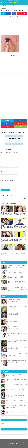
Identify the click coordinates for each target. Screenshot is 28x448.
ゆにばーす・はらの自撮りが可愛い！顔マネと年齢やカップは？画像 (16, 314)
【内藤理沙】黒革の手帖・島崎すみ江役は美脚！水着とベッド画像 (16, 320)
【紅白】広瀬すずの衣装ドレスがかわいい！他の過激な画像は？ (13, 277)
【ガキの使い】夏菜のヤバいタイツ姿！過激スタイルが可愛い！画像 (16, 348)
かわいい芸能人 (5, 442)
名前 (2, 166)
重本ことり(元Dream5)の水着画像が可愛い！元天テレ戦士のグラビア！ (16, 411)
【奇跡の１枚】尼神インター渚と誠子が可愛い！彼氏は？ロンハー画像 (16, 406)
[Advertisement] (14, 25)
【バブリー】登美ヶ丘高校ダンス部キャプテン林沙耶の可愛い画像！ (16, 385)
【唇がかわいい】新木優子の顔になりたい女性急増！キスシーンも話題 (13, 282)
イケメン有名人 (11, 443)
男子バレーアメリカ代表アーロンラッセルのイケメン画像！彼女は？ (16, 396)
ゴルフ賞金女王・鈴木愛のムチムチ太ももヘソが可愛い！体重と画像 (16, 307)
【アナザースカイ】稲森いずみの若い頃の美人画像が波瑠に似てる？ (16, 341)
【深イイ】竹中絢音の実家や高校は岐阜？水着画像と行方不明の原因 (16, 327)
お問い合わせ (17, 443)
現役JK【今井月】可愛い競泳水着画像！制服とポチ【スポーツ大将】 (17, 361)
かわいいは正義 (13, 445)
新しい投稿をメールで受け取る (8, 180)
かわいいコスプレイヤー (21, 442)
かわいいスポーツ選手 (12, 442)
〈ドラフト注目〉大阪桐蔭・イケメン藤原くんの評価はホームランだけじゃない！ (13, 289)
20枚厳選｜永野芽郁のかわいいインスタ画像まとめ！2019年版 (13, 272)
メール (2, 171)
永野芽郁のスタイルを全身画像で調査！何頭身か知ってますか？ (13, 267)
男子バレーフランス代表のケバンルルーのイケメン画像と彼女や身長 (16, 401)
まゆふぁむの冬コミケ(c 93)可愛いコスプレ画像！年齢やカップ (17, 354)
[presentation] (10, 185)
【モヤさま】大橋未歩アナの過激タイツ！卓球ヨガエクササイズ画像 (16, 300)
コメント (2, 155)
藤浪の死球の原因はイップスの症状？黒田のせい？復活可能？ (16, 390)
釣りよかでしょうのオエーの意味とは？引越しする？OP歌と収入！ (16, 334)
